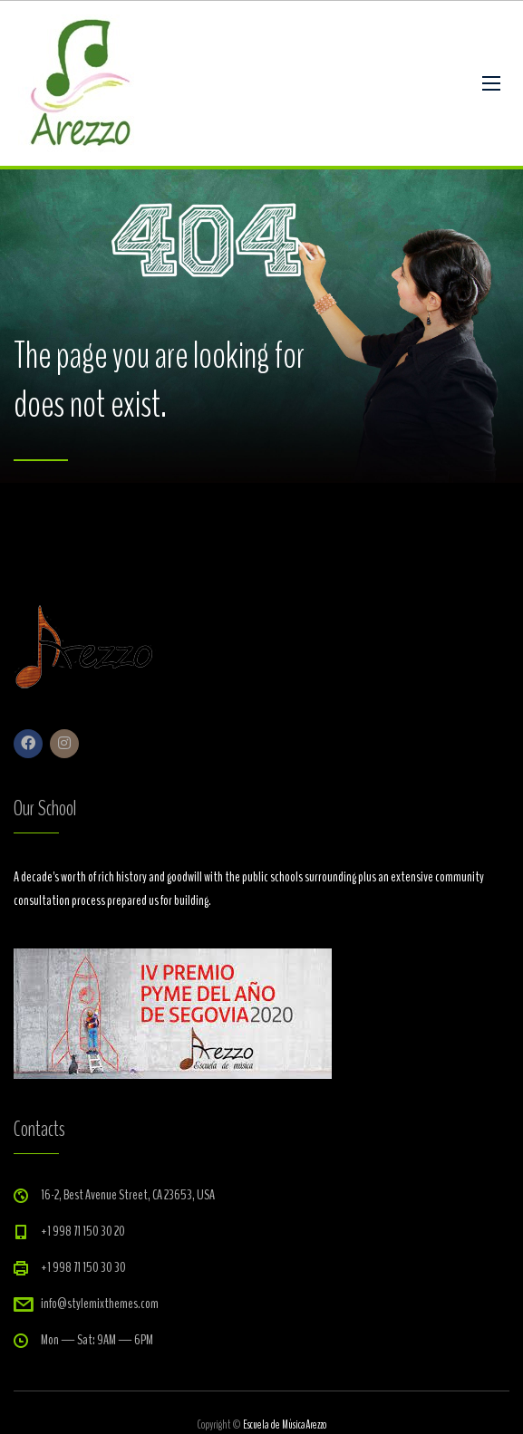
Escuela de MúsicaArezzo (284, 1425)
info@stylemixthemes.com (100, 1304)
